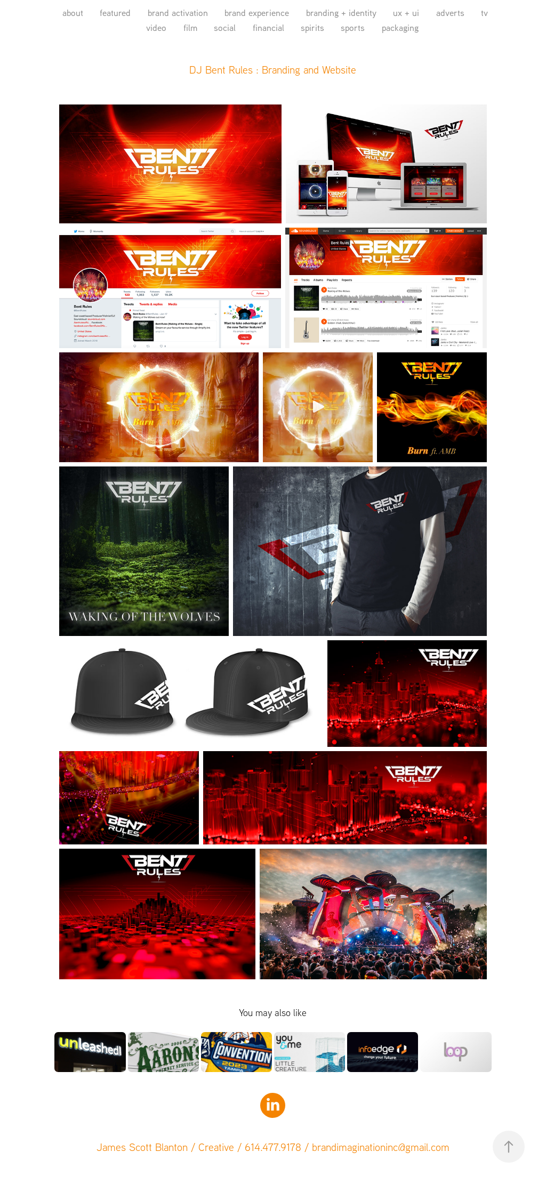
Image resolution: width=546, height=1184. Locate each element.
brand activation (178, 12)
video (156, 27)
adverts (450, 12)
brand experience (256, 12)
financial (268, 27)
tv (484, 12)
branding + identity (341, 12)
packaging (400, 27)
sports (353, 27)
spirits (312, 27)
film (190, 27)
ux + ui (406, 12)
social (225, 27)
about (72, 12)
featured (115, 12)
